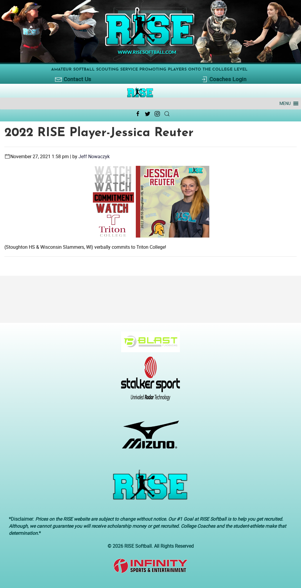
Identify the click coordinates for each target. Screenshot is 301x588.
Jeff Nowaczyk (94, 156)
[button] (285, 103)
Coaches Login (223, 79)
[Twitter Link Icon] (147, 114)
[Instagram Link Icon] (157, 114)
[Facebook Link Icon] (138, 114)
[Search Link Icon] (167, 114)
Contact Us (73, 79)
